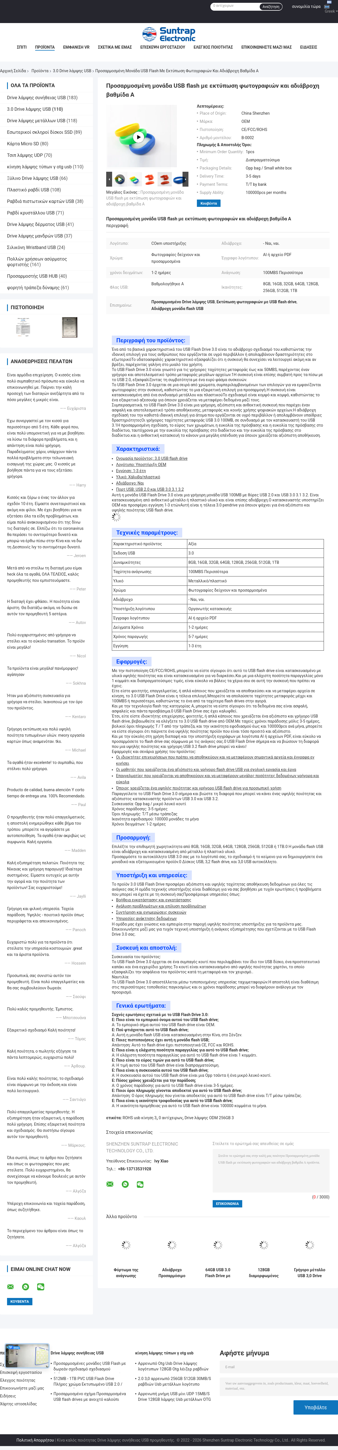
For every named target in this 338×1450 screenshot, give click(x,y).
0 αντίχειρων (171, 1118)
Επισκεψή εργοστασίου (162, 47)
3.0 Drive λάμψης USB (72, 71)
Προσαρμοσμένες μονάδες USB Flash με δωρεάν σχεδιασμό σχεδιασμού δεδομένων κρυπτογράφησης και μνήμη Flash (90, 1367)
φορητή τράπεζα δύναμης (33, 287)
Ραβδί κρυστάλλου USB (31, 213)
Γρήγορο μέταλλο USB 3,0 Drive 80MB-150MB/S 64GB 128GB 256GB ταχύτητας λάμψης (310, 1273)
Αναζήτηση (271, 7)
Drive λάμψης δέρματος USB (36, 224)
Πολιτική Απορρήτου (35, 1440)
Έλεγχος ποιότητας (213, 47)
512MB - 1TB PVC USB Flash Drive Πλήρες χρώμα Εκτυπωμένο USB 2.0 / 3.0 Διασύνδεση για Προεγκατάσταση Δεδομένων (88, 1382)
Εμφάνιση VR (76, 47)
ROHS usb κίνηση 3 (140, 1118)
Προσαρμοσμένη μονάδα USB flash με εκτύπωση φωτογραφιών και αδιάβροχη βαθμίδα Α (145, 198)
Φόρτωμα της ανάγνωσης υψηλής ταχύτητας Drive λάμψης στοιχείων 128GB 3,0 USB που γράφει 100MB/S (126, 1273)
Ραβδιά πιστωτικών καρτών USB (40, 201)
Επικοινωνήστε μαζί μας (266, 47)
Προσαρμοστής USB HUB (32, 276)
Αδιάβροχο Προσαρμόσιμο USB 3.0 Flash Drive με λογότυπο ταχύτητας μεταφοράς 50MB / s (171, 1273)
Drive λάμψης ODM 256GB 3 (209, 1118)
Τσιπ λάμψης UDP (25, 155)
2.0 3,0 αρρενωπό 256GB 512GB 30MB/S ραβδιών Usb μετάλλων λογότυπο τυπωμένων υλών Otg (174, 1382)
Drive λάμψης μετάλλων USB (36, 120)
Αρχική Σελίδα (13, 71)
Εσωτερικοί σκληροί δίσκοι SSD (40, 132)
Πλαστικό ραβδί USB (28, 190)
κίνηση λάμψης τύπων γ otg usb (39, 166)
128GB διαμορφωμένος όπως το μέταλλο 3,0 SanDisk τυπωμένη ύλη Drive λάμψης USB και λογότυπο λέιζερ (264, 1273)
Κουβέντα (209, 203)
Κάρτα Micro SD (23, 143)
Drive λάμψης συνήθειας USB (36, 97)
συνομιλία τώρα (306, 6)
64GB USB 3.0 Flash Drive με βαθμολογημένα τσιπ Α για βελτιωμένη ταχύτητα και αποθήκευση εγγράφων (217, 1273)
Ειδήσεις (308, 47)
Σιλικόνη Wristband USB (31, 247)
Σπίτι (22, 47)
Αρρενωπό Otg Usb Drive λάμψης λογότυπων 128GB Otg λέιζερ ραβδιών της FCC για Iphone (173, 1367)
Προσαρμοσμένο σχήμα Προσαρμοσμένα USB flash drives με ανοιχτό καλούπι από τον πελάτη (90, 1397)
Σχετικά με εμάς (115, 47)
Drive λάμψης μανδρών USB (35, 236)
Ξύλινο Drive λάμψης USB (32, 178)
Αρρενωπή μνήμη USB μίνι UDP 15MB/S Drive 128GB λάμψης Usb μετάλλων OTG (174, 1397)
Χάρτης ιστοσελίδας (18, 1404)
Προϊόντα (45, 47)
